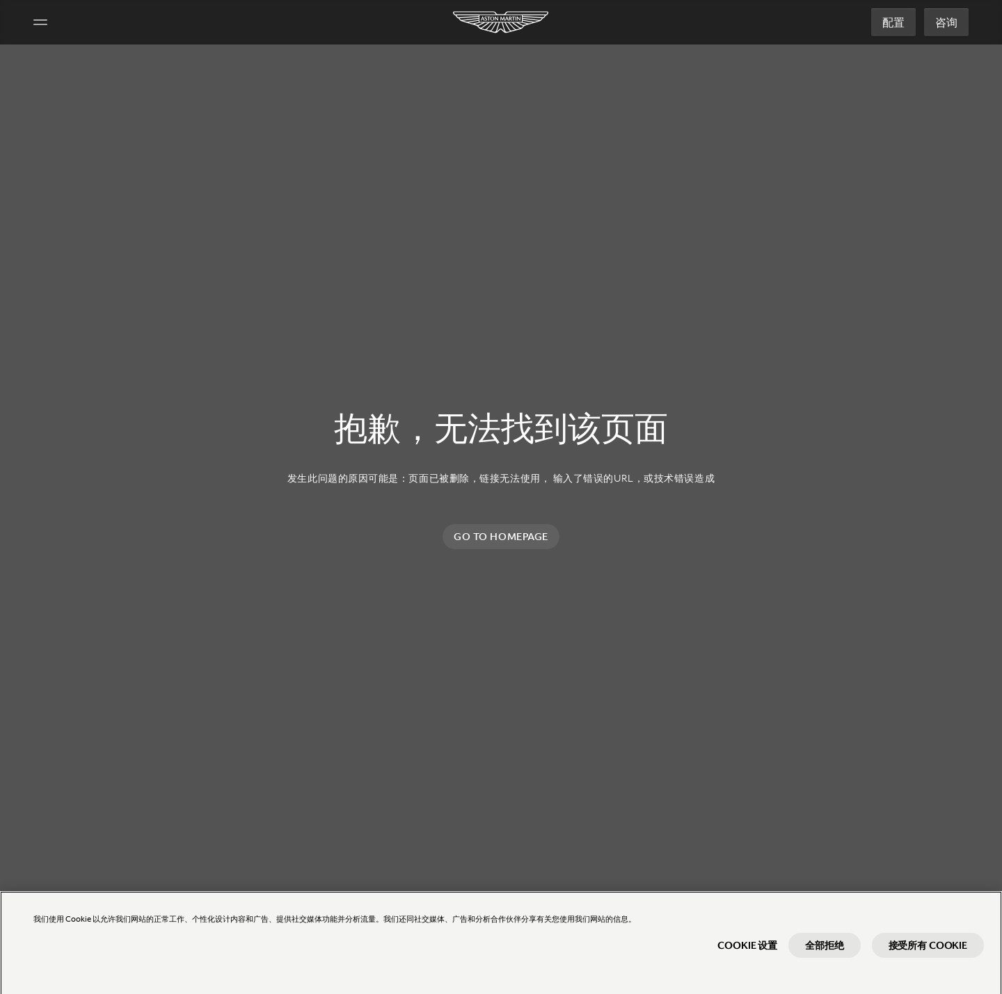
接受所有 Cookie (928, 952)
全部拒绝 (824, 952)
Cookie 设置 (747, 952)
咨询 (946, 22)
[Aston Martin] (501, 22)
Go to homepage (501, 536)
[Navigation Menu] (40, 22)
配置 (893, 22)
